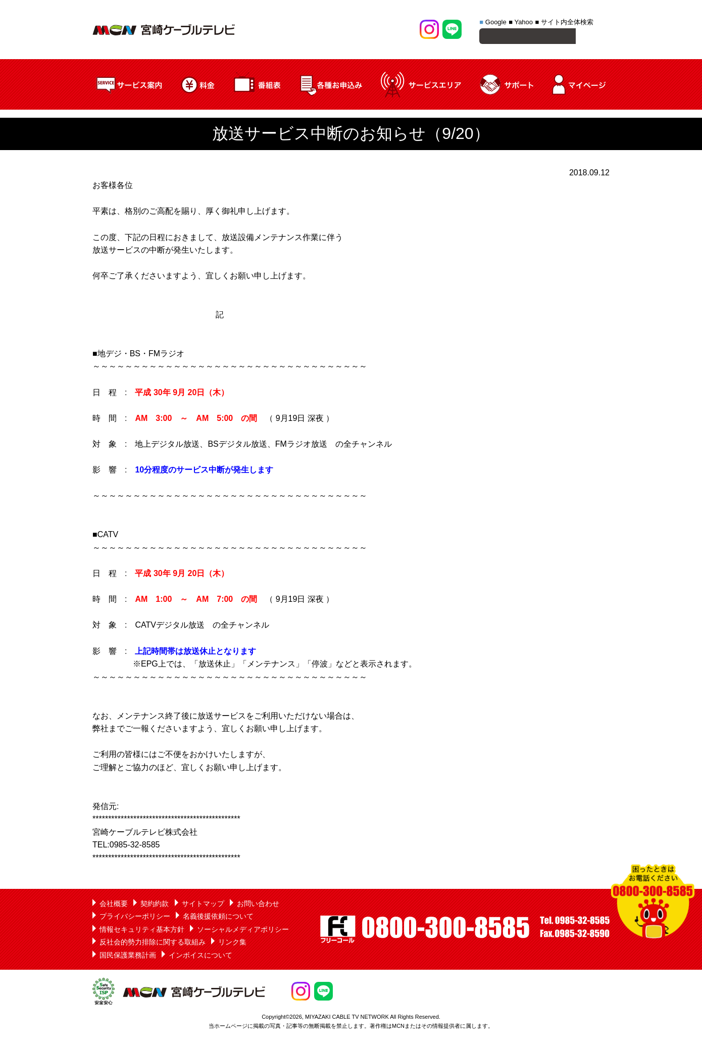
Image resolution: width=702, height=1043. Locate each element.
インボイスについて (200, 957)
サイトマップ (203, 905)
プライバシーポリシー (134, 918)
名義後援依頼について (218, 918)
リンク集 (232, 943)
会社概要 (113, 905)
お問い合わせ (258, 905)
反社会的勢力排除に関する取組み (152, 943)
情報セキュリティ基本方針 (141, 931)
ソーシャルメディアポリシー (243, 931)
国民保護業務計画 (127, 957)
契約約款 (154, 905)
